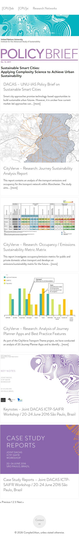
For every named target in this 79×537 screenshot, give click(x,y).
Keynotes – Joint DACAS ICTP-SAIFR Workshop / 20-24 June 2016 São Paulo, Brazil (39, 411)
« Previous (5, 502)
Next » (20, 502)
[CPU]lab (8, 8)
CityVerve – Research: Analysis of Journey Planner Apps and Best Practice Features (36, 331)
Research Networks (45, 8)
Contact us (39, 522)
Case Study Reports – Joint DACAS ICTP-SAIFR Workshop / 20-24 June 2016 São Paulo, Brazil (36, 485)
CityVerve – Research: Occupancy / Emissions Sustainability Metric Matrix (39, 247)
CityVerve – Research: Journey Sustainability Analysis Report (37, 171)
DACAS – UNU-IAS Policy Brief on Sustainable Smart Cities (31, 86)
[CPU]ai (23, 8)
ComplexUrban (18, 21)
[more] (37, 104)
